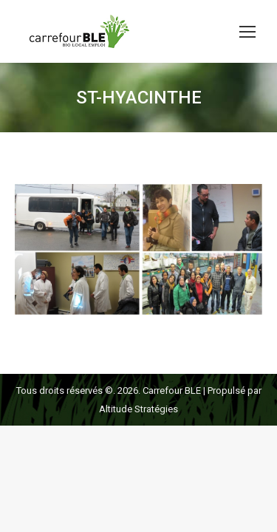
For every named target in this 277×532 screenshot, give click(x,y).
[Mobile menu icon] (247, 32)
